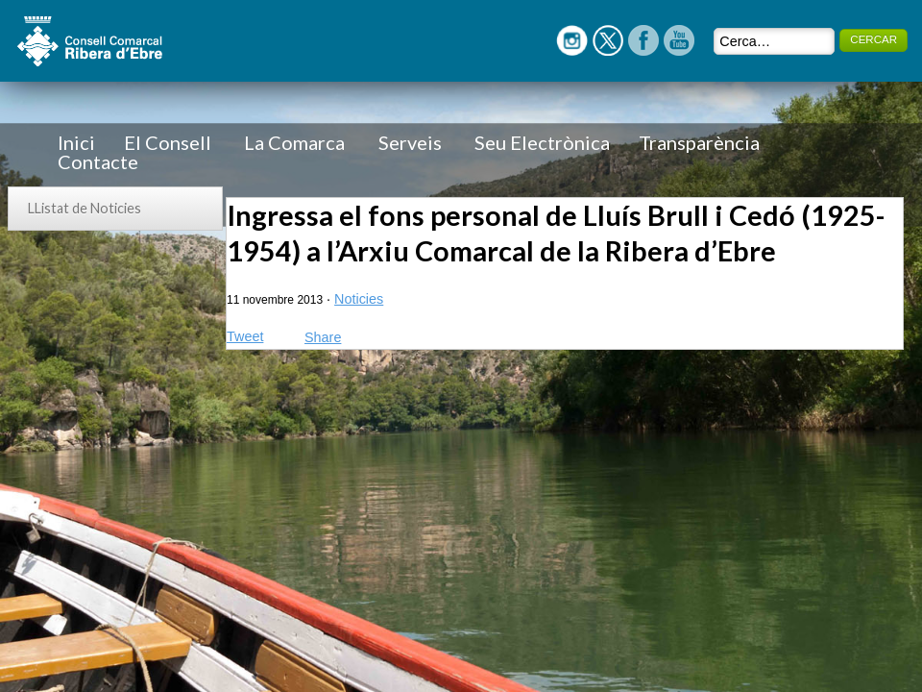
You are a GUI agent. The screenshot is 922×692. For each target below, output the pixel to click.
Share (322, 337)
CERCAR (873, 39)
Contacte (98, 161)
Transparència (699, 142)
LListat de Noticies (84, 208)
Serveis (410, 142)
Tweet (245, 336)
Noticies (358, 299)
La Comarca (294, 142)
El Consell (167, 142)
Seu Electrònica (542, 142)
